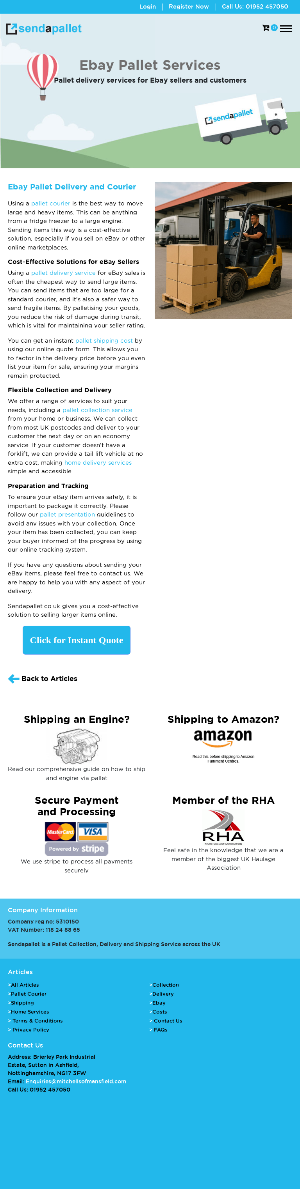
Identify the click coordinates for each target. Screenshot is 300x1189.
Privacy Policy (30, 1029)
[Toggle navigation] (286, 28)
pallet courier (50, 203)
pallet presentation (67, 514)
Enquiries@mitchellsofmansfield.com (76, 1081)
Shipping (22, 1002)
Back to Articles (42, 679)
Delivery (163, 993)
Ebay (159, 1002)
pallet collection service (97, 410)
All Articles (25, 984)
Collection (165, 984)
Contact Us (167, 1020)
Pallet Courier (28, 993)
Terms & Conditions (37, 1020)
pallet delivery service (63, 272)
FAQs (160, 1029)
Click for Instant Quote (76, 640)
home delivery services (98, 462)
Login (147, 6)
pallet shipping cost (104, 340)
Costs (159, 1011)
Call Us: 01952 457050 (255, 6)
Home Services (30, 1011)
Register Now (189, 6)
